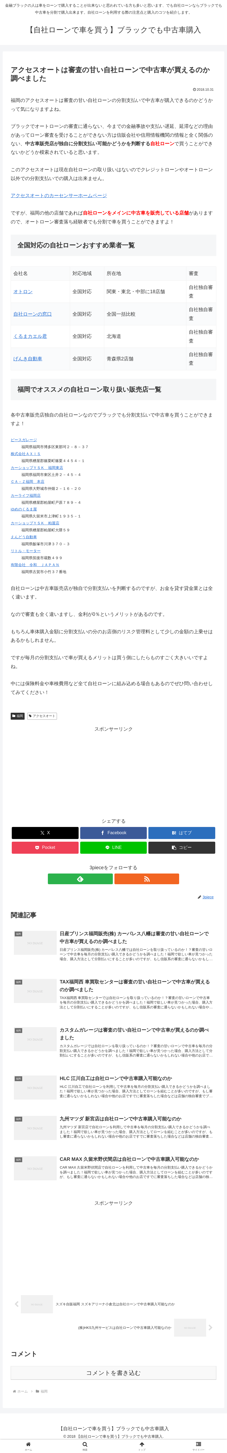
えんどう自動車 (24, 537)
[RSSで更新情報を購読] (119, 879)
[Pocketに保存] (45, 848)
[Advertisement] (113, 770)
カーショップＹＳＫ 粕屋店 (35, 523)
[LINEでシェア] (113, 848)
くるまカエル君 (30, 336)
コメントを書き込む (113, 1381)
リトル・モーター (26, 551)
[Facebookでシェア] (113, 833)
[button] (181, 848)
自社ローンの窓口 (32, 314)
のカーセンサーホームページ (59, 195)
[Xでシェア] (45, 833)
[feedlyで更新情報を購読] (107, 879)
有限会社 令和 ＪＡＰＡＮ (35, 565)
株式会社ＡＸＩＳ (26, 454)
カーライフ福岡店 (26, 495)
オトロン (23, 291)
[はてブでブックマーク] (181, 833)
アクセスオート (42, 716)
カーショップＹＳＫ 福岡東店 (37, 468)
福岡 (17, 716)
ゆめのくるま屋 (24, 509)
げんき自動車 (27, 358)
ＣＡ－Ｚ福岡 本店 (27, 481)
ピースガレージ (24, 440)
